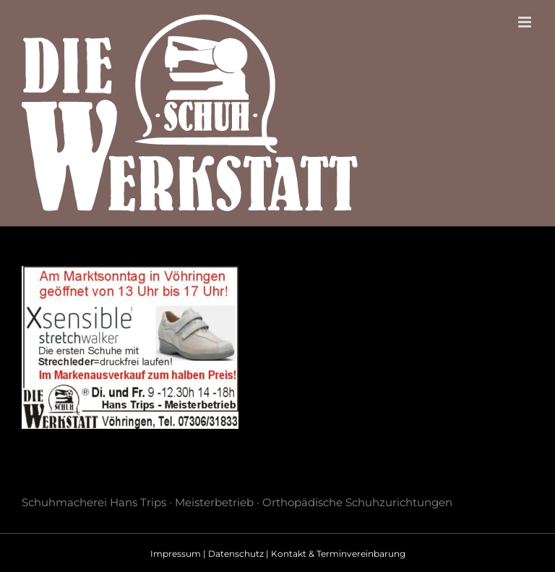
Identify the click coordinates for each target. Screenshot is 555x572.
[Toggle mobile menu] (525, 22)
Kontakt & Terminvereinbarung (338, 553)
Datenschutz (236, 553)
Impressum (175, 553)
